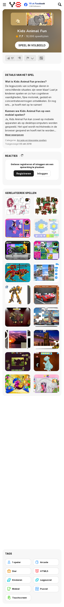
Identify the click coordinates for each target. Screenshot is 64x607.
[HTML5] (46, 571)
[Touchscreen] (18, 597)
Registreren (23, 173)
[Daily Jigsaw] (17, 361)
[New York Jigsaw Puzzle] (46, 339)
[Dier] (18, 571)
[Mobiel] (18, 588)
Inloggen (42, 173)
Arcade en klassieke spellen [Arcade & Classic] (32, 140)
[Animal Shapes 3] (17, 317)
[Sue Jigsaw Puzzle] (17, 228)
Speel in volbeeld (32, 45)
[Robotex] (17, 294)
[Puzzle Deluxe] (46, 272)
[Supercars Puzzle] (46, 294)
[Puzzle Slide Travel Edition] (17, 339)
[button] (14, 135)
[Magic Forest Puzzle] (46, 250)
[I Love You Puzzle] (46, 205)
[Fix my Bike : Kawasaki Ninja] (17, 250)
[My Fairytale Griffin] (17, 383)
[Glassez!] (46, 228)
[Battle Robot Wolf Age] (17, 272)
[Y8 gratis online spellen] (15, 4)
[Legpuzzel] (46, 580)
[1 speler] (18, 562)
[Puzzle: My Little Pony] (46, 383)
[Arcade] (46, 562)
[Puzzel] (46, 588)
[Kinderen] (18, 580)
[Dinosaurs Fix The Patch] (46, 361)
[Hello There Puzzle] (17, 205)
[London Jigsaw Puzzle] (46, 317)
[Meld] (30, 58)
